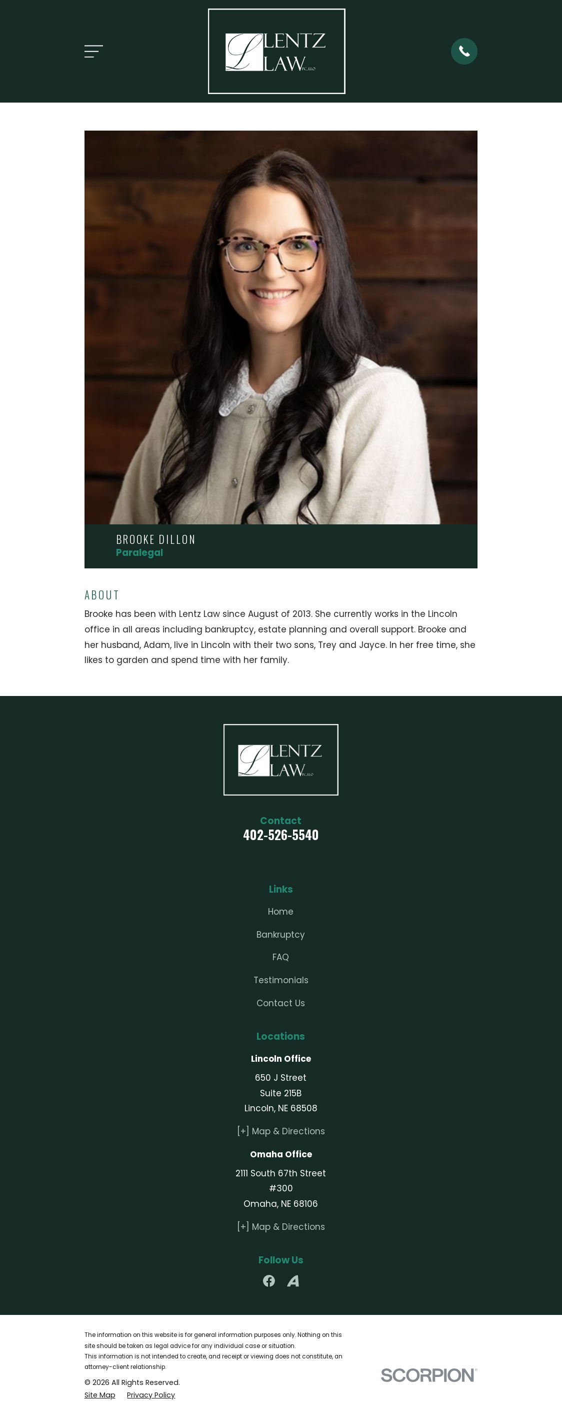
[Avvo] (293, 1281)
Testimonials (281, 980)
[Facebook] (269, 1281)
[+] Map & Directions (281, 1131)
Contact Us (280, 1003)
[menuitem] (100, 1395)
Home (281, 912)
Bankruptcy (280, 935)
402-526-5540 (281, 834)
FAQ (280, 957)
